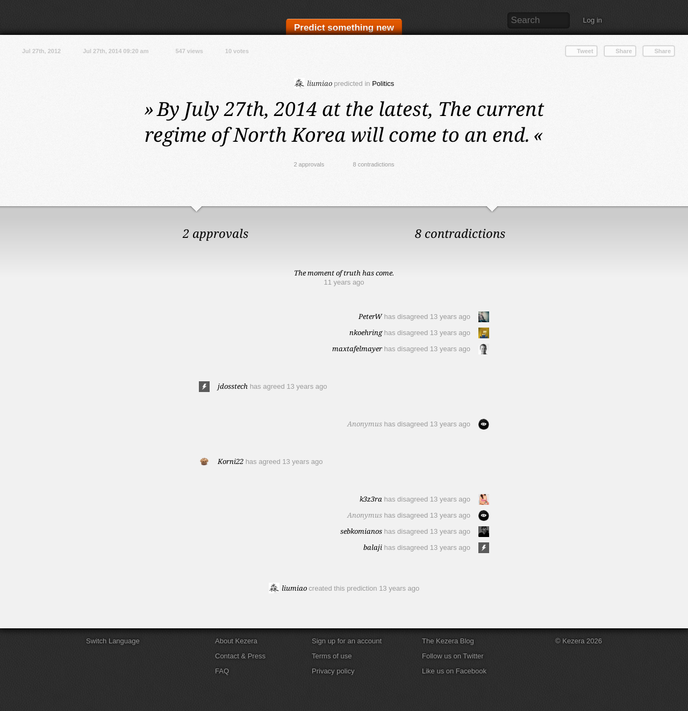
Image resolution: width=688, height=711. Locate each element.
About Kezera (236, 641)
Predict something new (344, 28)
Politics (383, 83)
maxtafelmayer (357, 348)
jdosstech (233, 386)
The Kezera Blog (448, 641)
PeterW (370, 316)
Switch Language (113, 641)
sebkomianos (361, 531)
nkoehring (365, 332)
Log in (592, 20)
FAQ (222, 671)
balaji (372, 547)
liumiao (313, 83)
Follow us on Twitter (453, 656)
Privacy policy (333, 671)
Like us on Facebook (454, 671)
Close (677, 217)
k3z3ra (371, 499)
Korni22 (230, 461)
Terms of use (332, 656)
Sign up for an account (347, 641)
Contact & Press (240, 656)
